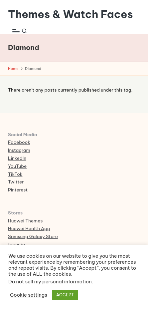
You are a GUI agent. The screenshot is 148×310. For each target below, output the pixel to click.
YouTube (17, 166)
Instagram (19, 150)
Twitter (16, 182)
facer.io (16, 244)
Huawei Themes (25, 221)
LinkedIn (17, 158)
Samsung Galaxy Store (33, 236)
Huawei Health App (29, 228)
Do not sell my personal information (50, 281)
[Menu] (15, 31)
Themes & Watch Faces (70, 14)
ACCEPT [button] (65, 294)
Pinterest (18, 190)
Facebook (19, 142)
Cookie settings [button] (28, 295)
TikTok (15, 174)
